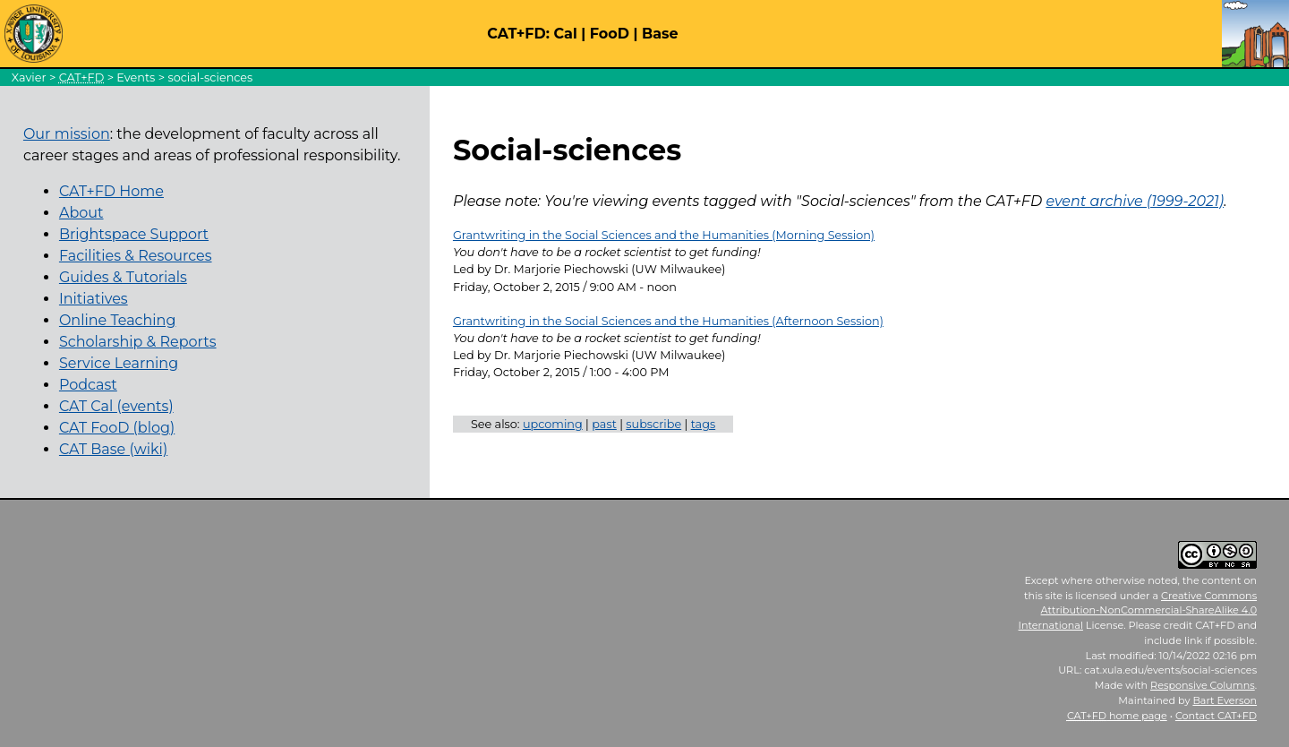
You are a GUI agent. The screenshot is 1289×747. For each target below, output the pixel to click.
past (604, 424)
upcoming (553, 424)
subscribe (653, 424)
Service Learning (118, 363)
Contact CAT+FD (1216, 715)
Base (660, 33)
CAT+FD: (518, 33)
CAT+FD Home (111, 191)
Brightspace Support (134, 234)
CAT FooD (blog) (117, 427)
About (81, 212)
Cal (564, 33)
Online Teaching (117, 320)
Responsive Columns (1202, 685)
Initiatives (93, 298)
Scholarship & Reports (138, 341)
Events (135, 77)
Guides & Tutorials (123, 277)
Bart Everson (1224, 700)
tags (703, 424)
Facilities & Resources (135, 255)
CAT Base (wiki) (113, 449)
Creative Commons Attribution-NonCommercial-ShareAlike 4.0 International (1138, 610)
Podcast (88, 384)
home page (1117, 715)
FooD (609, 33)
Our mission (66, 133)
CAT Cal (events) (116, 406)
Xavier (29, 77)
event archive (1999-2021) (1135, 201)
